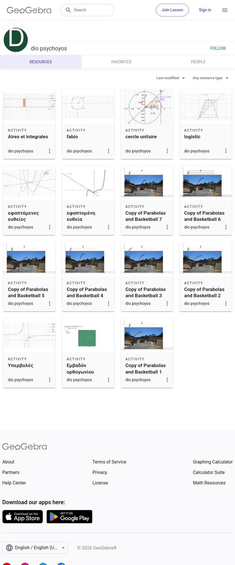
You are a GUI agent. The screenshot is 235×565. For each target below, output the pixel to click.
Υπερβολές (20, 365)
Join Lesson (172, 10)
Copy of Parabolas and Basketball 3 (146, 292)
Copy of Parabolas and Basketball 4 (87, 292)
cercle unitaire (141, 136)
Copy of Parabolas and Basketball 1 (146, 368)
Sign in (205, 10)
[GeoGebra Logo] (29, 10)
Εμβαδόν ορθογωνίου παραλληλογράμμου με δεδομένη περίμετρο (89, 378)
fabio (72, 136)
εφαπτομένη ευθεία (81, 216)
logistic (192, 136)
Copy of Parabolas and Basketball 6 (204, 216)
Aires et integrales (28, 136)
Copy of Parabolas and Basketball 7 (146, 216)
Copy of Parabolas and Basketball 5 (28, 292)
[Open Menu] (224, 10)
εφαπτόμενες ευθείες (23, 216)
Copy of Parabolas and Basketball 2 (204, 292)
